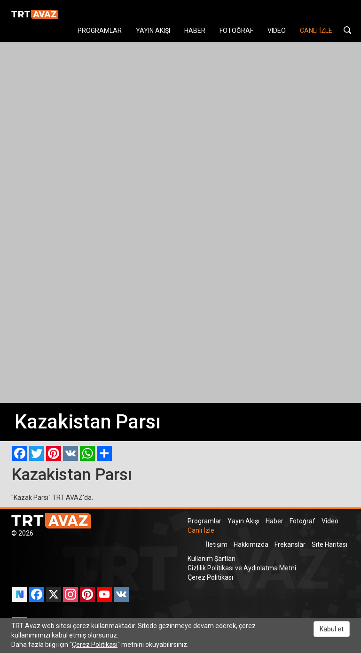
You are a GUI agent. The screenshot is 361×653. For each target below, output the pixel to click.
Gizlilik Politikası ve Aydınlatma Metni (242, 568)
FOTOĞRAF (236, 30)
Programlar (204, 521)
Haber (274, 521)
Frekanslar (290, 544)
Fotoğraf (302, 521)
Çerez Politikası (210, 577)
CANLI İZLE (316, 30)
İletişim (217, 544)
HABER (194, 30)
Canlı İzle (201, 530)
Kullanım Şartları (211, 558)
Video (330, 521)
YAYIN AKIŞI (153, 30)
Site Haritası (329, 544)
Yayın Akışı (243, 521)
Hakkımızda (251, 544)
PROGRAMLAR (100, 30)
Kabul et (332, 629)
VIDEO (276, 30)
